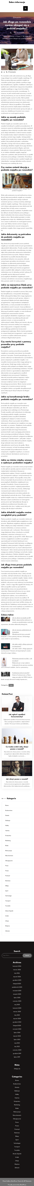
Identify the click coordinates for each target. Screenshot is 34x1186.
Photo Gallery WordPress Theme (12, 1181)
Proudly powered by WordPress (17, 1185)
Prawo (18, 36)
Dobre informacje (17, 2)
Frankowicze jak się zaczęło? (20, 673)
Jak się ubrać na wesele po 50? (21, 618)
